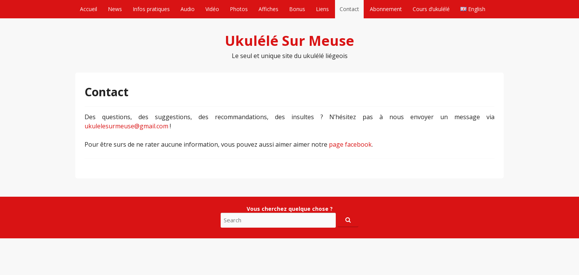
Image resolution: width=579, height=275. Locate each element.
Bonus (297, 9)
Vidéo (212, 9)
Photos (239, 9)
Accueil (88, 9)
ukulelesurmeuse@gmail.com (126, 126)
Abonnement (386, 9)
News (115, 9)
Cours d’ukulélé (431, 9)
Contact (349, 9)
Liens (322, 9)
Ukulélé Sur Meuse (289, 40)
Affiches (268, 9)
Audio (188, 9)
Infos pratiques (151, 9)
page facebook (350, 144)
